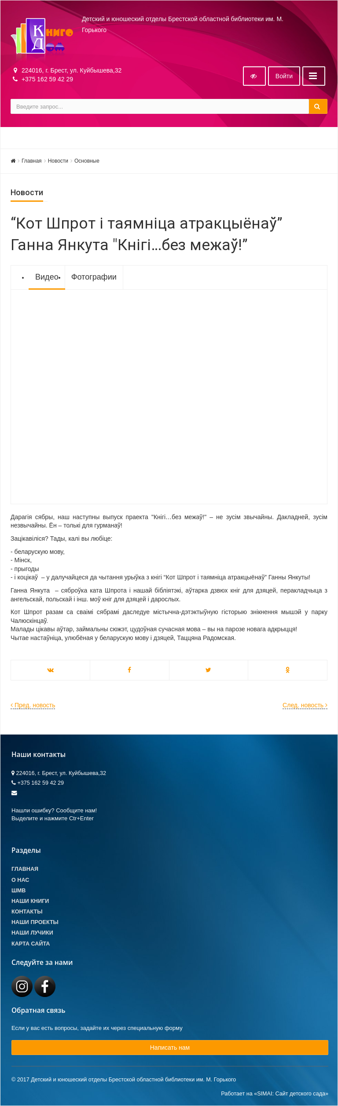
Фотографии (94, 277)
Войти (284, 76)
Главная (32, 161)
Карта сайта (30, 944)
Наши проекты (35, 922)
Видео (47, 277)
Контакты (27, 912)
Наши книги (30, 901)
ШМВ (18, 891)
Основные (86, 161)
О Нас (20, 880)
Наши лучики (32, 933)
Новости (58, 161)
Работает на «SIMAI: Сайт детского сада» (274, 1094)
